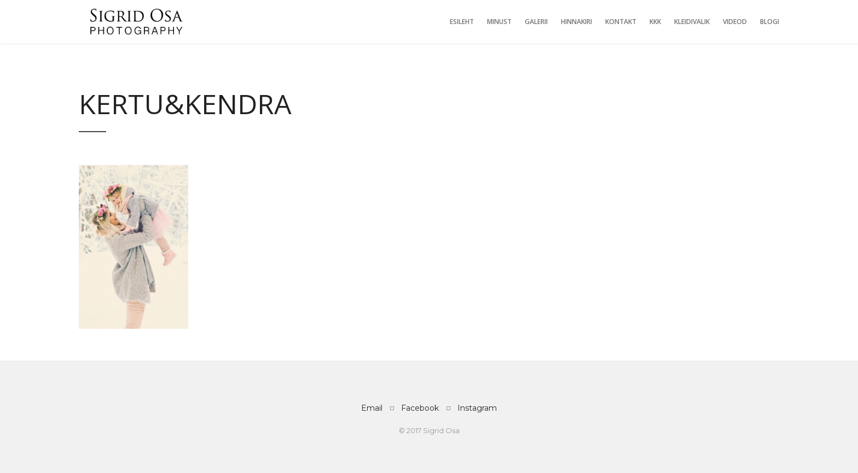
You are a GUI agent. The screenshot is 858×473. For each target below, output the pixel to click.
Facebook (420, 408)
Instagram (477, 408)
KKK (655, 21)
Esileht (462, 21)
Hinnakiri (576, 21)
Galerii (536, 21)
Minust (499, 21)
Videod (735, 21)
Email (371, 408)
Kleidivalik (692, 21)
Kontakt (620, 21)
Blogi (769, 21)
